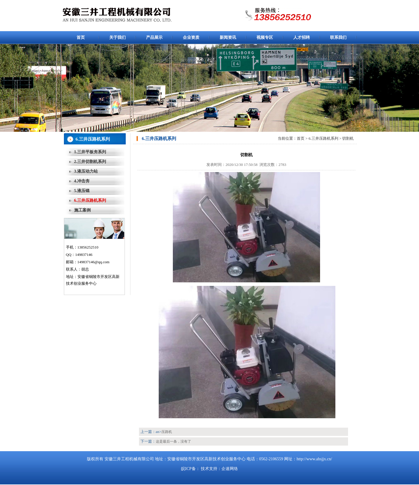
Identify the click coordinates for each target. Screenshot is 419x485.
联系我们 (338, 37)
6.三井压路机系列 (90, 200)
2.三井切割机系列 (90, 161)
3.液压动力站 (86, 171)
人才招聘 (301, 37)
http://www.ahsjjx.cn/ (314, 459)
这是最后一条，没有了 (173, 441)
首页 (81, 37)
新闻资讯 (228, 37)
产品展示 (154, 37)
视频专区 (264, 37)
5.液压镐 (82, 191)
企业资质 (191, 37)
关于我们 (117, 37)
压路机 (166, 432)
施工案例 (82, 210)
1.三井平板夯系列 (90, 152)
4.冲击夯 (82, 181)
